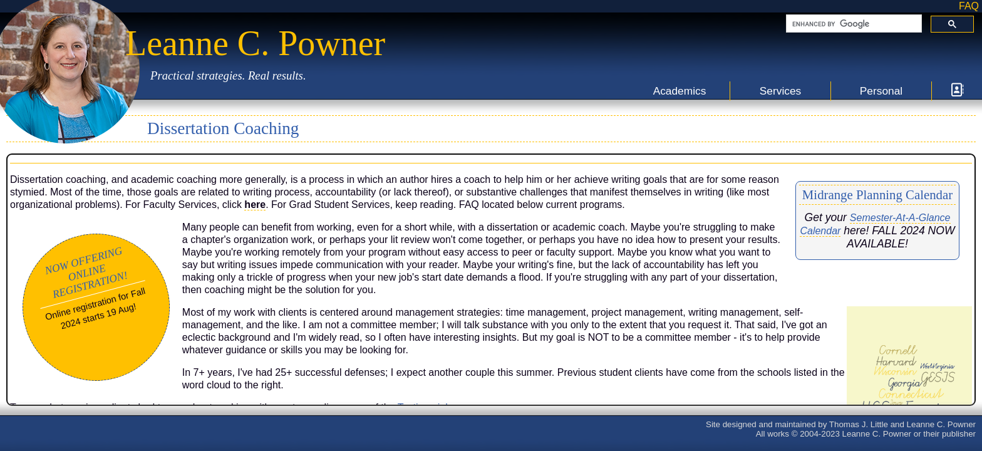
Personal (881, 91)
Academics (679, 91)
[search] (852, 23)
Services (780, 91)
